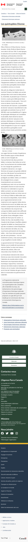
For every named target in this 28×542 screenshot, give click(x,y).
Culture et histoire (20, 13)
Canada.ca (3, 13)
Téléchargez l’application (8, 440)
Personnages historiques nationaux (15, 324)
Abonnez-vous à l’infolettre (9, 437)
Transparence (5, 385)
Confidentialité (7, 530)
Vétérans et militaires (7, 501)
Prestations (4, 461)
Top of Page (5, 538)
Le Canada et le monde (7, 487)
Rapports (4, 397)
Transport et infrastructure (8, 484)
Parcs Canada (11, 13)
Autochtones (4, 497)
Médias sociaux (7, 517)
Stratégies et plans (7, 395)
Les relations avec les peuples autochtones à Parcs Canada (10, 392)
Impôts (3, 468)
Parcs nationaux (6, 406)
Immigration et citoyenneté (9, 451)
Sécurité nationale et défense (9, 474)
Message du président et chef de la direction (12, 388)
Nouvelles (4, 401)
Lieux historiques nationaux (9, 403)
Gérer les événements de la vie (10, 507)
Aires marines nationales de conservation (14, 408)
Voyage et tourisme (6, 454)
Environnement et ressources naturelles (12, 471)
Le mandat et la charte (8, 383)
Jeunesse (3, 504)
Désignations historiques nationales (11, 16)
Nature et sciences (7, 412)
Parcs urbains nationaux (8, 410)
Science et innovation (7, 494)
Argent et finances (6, 491)
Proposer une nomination (12, 329)
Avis (2, 399)
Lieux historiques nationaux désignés (15, 322)
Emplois (3, 448)
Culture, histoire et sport (8, 478)
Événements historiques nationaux (11, 19)
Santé (2, 464)
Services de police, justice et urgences (12, 481)
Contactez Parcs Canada (8, 375)
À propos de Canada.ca (9, 524)
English (25, 1)
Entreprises (4, 458)
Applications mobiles (9, 520)
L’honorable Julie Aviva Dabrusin (13, 423)
